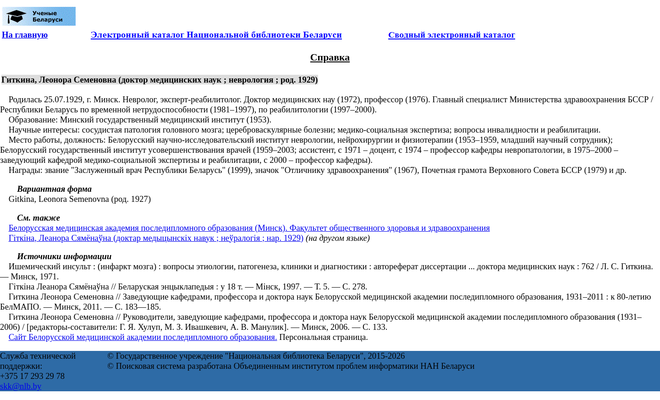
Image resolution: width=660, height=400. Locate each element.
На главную (25, 34)
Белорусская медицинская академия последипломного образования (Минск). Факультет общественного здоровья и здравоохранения (249, 228)
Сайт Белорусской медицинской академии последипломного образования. (143, 337)
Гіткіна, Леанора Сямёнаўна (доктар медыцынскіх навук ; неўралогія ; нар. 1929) (156, 238)
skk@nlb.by (20, 386)
